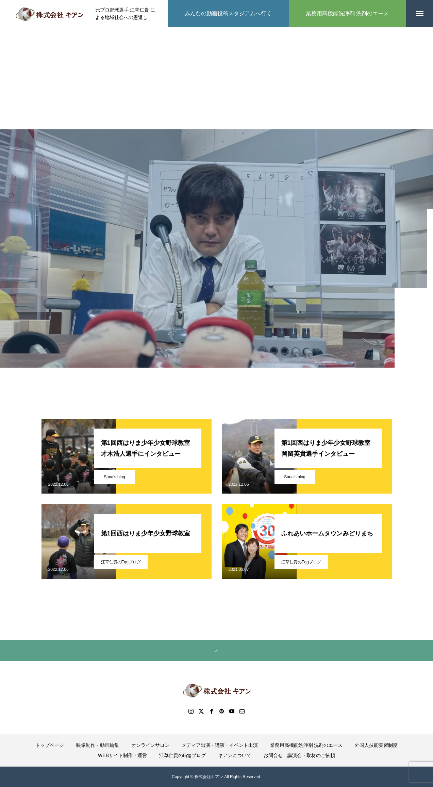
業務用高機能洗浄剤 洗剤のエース (306, 745)
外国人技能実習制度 (376, 745)
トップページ (49, 745)
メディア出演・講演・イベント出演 (220, 745)
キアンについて (234, 755)
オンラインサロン (150, 745)
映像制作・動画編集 (97, 745)
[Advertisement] (217, 78)
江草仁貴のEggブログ (121, 562)
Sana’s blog (114, 477)
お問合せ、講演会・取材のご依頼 (299, 755)
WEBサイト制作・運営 (122, 755)
